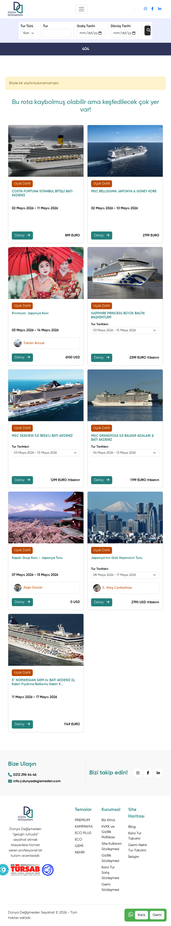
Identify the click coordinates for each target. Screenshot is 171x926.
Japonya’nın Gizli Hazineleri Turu (116, 558)
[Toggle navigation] (81, 9)
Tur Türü (26, 26)
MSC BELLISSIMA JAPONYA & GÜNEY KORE (124, 191)
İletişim (133, 857)
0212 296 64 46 (22, 775)
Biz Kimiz (108, 820)
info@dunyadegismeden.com (34, 781)
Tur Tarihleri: (100, 324)
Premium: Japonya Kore (30, 313)
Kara (141, 915)
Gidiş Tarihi (86, 26)
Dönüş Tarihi (121, 26)
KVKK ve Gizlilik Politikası (108, 832)
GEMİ (79, 846)
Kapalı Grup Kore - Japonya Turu (37, 558)
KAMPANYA (84, 827)
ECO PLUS (83, 833)
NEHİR (80, 852)
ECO (78, 839)
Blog (132, 827)
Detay (22, 235)
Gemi (157, 915)
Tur (45, 26)
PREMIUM (82, 820)
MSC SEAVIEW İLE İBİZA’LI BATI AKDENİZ (42, 435)
